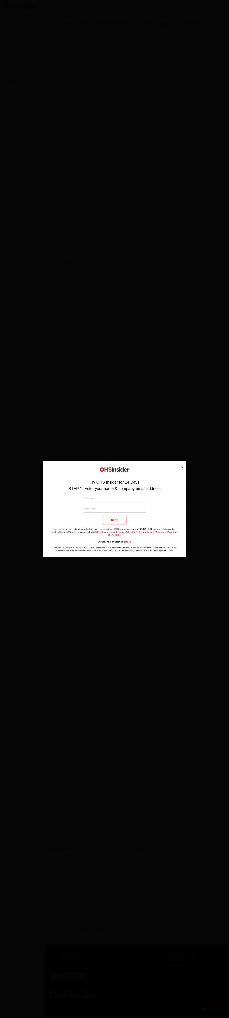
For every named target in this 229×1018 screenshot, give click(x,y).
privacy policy (68, 550)
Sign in (127, 541)
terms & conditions (108, 550)
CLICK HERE (146, 529)
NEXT (114, 520)
